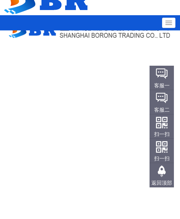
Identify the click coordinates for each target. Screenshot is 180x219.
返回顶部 (161, 183)
